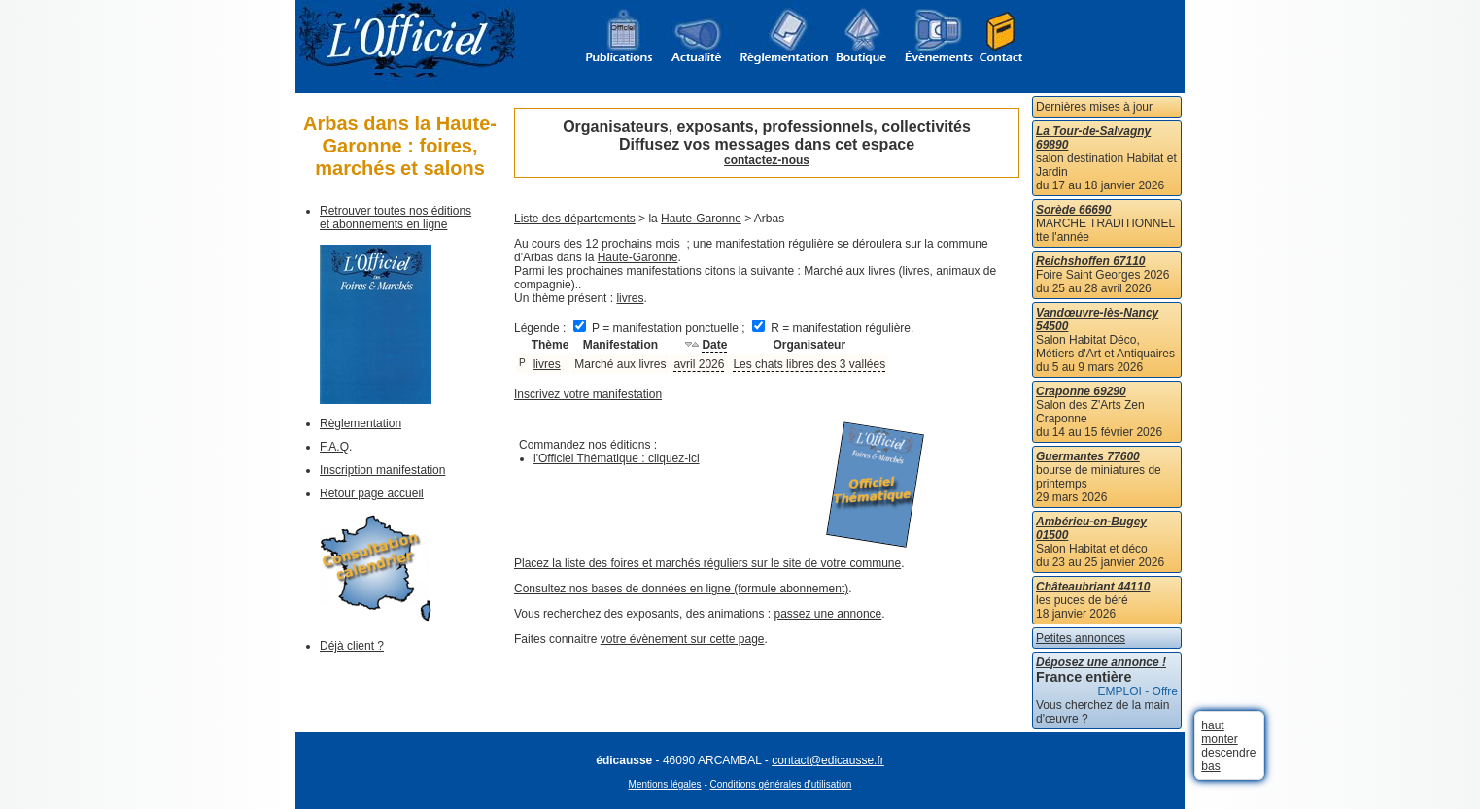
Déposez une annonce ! (1101, 662)
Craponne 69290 (1081, 391)
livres (629, 298)
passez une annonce (828, 614)
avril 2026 (698, 364)
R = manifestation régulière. (832, 328)
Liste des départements (575, 218)
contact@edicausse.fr (828, 760)
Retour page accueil (372, 493)
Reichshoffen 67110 (1091, 261)
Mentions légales (665, 784)
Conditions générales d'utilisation (781, 784)
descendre (1228, 752)
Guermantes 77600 (1088, 456)
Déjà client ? (352, 646)
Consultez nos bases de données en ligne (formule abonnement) (681, 588)
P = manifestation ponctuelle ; (660, 328)
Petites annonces (1080, 638)
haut (1212, 725)
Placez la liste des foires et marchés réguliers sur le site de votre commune (707, 563)
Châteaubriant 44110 (1093, 586)
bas (1210, 766)
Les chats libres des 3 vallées (809, 364)
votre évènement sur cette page (683, 639)
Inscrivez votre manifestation (588, 394)
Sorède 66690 (1073, 210)
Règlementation (360, 423)
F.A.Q (334, 447)
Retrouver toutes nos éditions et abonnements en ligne (395, 217)
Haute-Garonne (701, 218)
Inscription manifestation (382, 470)
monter (1219, 739)
